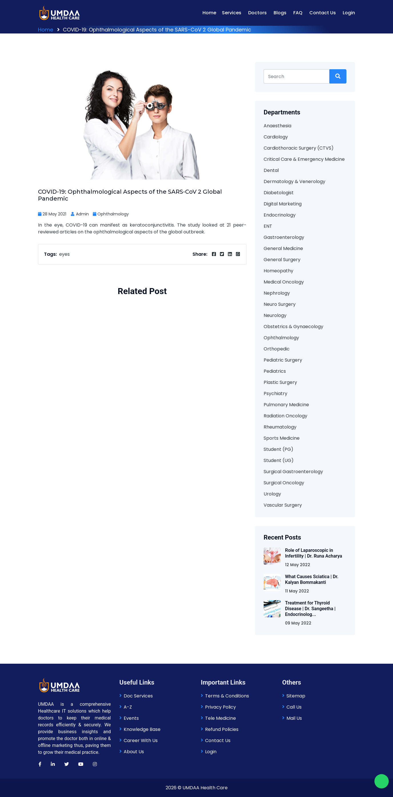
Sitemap (295, 696)
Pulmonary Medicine (286, 404)
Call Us (294, 707)
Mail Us (294, 718)
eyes (64, 254)
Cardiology (276, 137)
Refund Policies (221, 729)
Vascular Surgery (283, 505)
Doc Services (138, 696)
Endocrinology (280, 215)
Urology (272, 494)
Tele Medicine (220, 718)
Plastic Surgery (280, 382)
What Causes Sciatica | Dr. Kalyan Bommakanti (311, 579)
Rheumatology (280, 427)
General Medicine (283, 248)
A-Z (128, 707)
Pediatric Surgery (283, 360)
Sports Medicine (282, 438)
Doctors (257, 12)
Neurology (275, 315)
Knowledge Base (142, 729)
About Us (134, 751)
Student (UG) (279, 460)
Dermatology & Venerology (294, 181)
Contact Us (322, 12)
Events (131, 718)
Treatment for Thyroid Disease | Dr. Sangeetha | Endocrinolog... (310, 608)
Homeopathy (278, 270)
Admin (79, 214)
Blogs (280, 12)
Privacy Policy (220, 707)
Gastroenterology (284, 237)
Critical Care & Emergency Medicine (304, 159)
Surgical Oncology (284, 482)
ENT (268, 226)
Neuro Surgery (280, 304)
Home (209, 12)
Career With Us (141, 740)
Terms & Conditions (227, 696)
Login (349, 12)
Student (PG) (278, 449)
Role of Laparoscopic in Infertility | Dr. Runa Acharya (313, 553)
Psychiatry (275, 393)
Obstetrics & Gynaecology (293, 326)
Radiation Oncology (285, 416)
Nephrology (277, 293)
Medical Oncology (284, 282)
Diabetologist (279, 192)
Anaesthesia (277, 125)
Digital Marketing (283, 204)
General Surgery (282, 259)
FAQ (297, 12)
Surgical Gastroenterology (293, 471)
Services (231, 12)
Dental (271, 170)
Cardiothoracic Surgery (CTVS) (299, 148)
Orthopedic (277, 349)
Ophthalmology (113, 214)
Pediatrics (275, 371)
